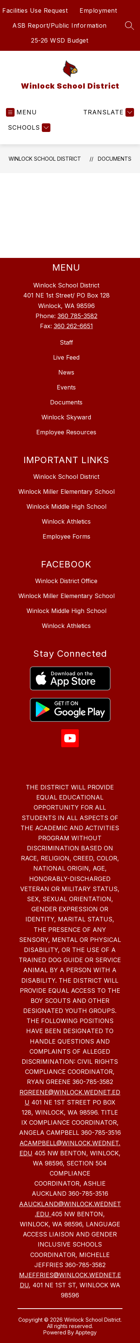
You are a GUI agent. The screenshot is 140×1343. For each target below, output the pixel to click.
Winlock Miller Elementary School (66, 491)
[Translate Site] (107, 112)
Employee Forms (66, 536)
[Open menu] (21, 112)
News (66, 372)
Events (66, 387)
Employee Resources (66, 432)
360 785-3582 (77, 316)
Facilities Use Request (35, 10)
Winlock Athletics (66, 521)
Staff (66, 342)
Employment (98, 10)
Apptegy (86, 1332)
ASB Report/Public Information (59, 25)
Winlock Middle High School (66, 506)
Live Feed (66, 357)
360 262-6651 (73, 326)
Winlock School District (45, 158)
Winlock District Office (66, 581)
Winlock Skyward (66, 417)
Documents (114, 158)
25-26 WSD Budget (59, 40)
